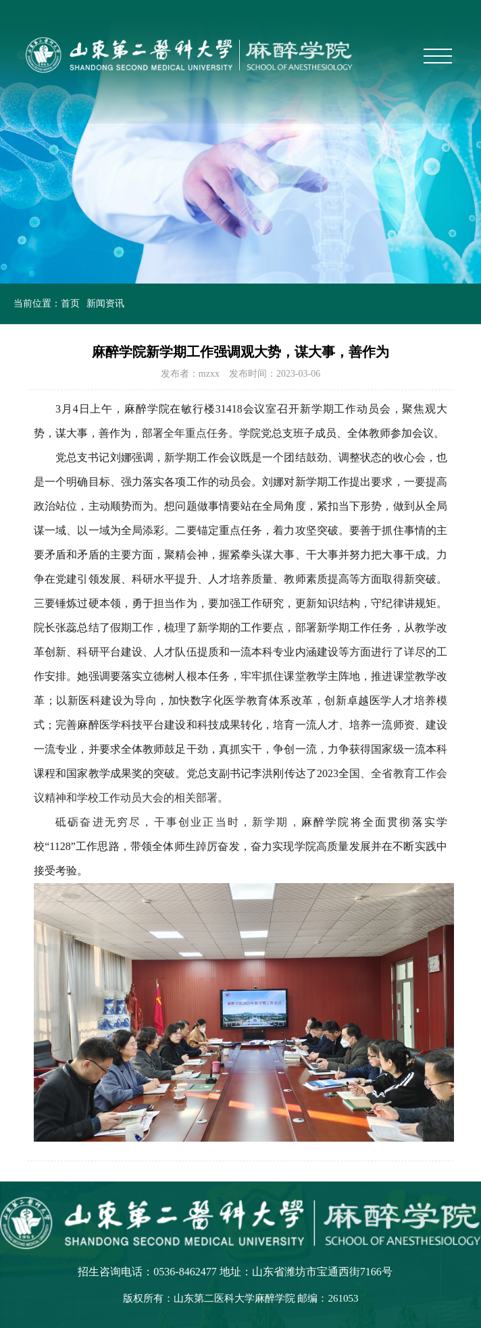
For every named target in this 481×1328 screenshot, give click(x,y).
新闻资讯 (105, 303)
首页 (70, 303)
